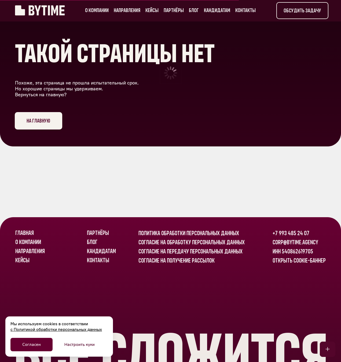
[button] (302, 10)
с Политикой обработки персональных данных (56, 329)
